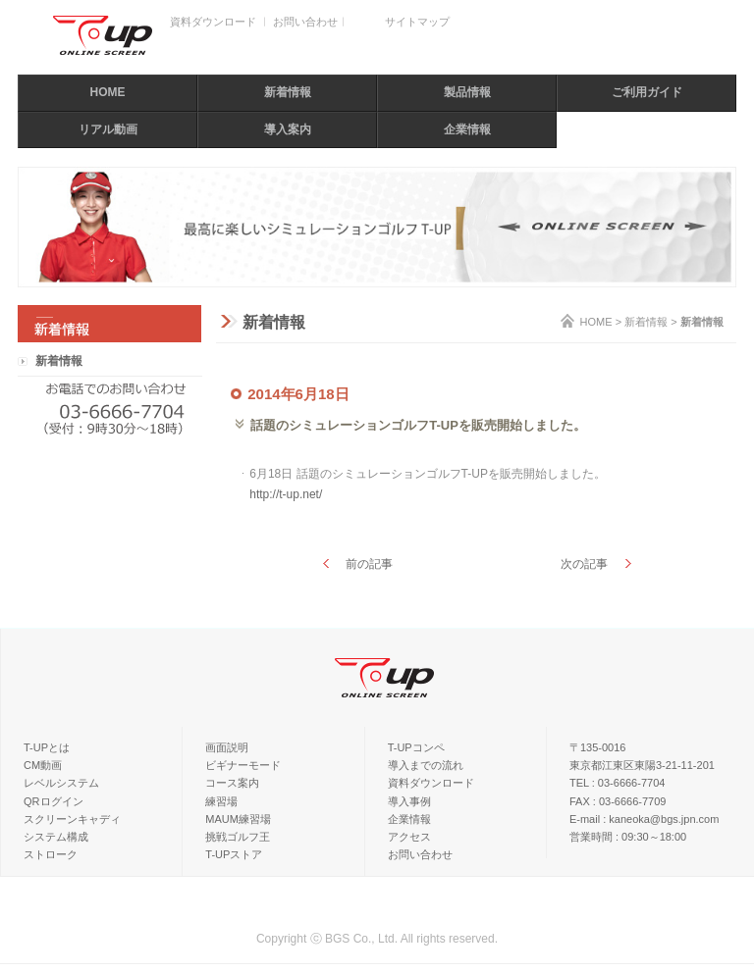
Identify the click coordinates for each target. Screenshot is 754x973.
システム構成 (56, 837)
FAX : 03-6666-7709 (617, 801)
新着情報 (287, 92)
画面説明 (226, 747)
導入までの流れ (425, 765)
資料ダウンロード (213, 21)
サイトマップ (417, 21)
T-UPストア (233, 854)
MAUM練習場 (238, 819)
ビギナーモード (243, 765)
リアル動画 (108, 129)
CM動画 (43, 765)
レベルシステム (61, 783)
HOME (108, 92)
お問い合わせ (305, 21)
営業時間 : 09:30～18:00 (627, 837)
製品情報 (467, 92)
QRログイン (53, 801)
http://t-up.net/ (285, 494)
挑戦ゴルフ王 (237, 837)
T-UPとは (47, 747)
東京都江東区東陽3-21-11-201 (642, 765)
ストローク (51, 854)
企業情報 (467, 129)
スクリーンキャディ (72, 819)
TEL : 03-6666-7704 (617, 783)
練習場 (221, 801)
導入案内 (287, 129)
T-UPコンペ (416, 747)
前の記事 (369, 564)
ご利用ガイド (647, 92)
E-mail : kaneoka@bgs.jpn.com (644, 819)
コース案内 (232, 783)
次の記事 (584, 564)
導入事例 (409, 801)
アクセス (409, 837)
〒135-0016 (597, 747)
